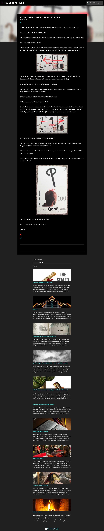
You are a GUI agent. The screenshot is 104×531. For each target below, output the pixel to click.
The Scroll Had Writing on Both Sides (42, 282)
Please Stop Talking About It (40, 431)
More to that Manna (38, 458)
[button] (21, 23)
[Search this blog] (94, 3)
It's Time (35, 309)
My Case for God (14, 2)
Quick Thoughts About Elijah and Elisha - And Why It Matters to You (50, 363)
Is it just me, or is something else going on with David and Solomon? (50, 389)
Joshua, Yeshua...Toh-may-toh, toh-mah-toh (44, 336)
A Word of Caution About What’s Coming (43, 404)
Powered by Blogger (52, 528)
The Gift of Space (37, 512)
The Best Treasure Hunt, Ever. (40, 485)
